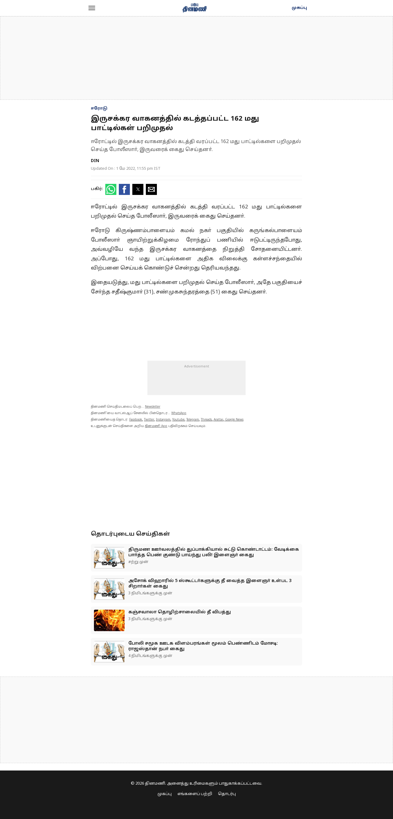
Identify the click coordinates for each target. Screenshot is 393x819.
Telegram (192, 420)
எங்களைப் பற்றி (194, 794)
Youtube (178, 420)
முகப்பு (299, 8)
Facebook (135, 420)
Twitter (149, 420)
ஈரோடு (99, 108)
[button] (92, 8)
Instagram (163, 420)
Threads (206, 420)
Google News (234, 420)
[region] (196, 58)
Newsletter (152, 407)
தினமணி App (156, 426)
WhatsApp (178, 413)
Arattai (218, 420)
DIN (95, 161)
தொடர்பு (227, 794)
